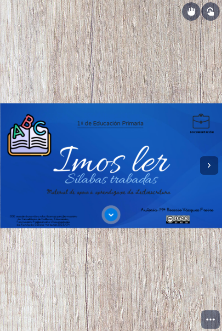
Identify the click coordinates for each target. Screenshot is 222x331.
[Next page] (209, 165)
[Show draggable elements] (191, 11)
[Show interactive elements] (210, 11)
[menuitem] (210, 319)
